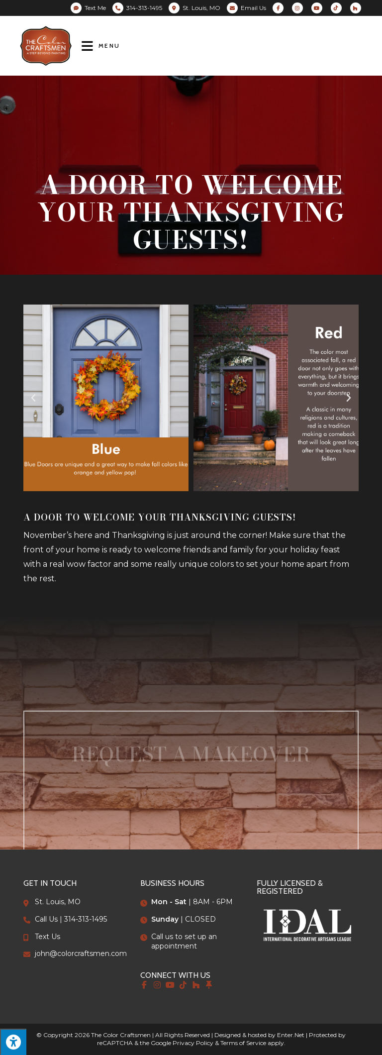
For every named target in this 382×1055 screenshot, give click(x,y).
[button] (33, 398)
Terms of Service (243, 1043)
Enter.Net (290, 1035)
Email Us (253, 7)
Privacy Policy (193, 1043)
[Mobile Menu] (101, 45)
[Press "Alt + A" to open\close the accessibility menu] (13, 1042)
